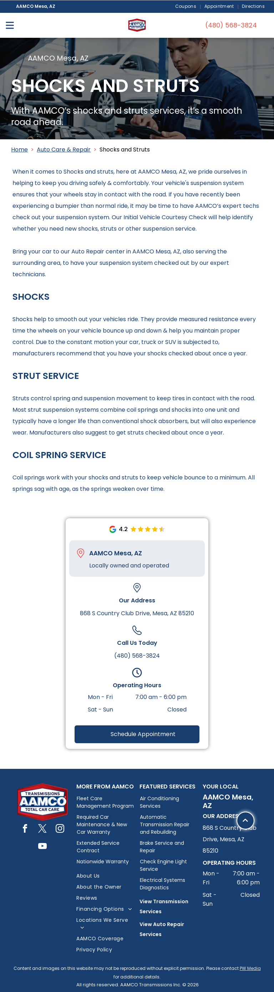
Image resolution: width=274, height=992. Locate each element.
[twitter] (42, 829)
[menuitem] (186, 6)
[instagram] (60, 829)
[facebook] (25, 829)
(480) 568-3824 (137, 656)
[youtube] (42, 847)
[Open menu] (9, 25)
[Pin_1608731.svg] (80, 553)
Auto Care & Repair (64, 149)
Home (19, 149)
